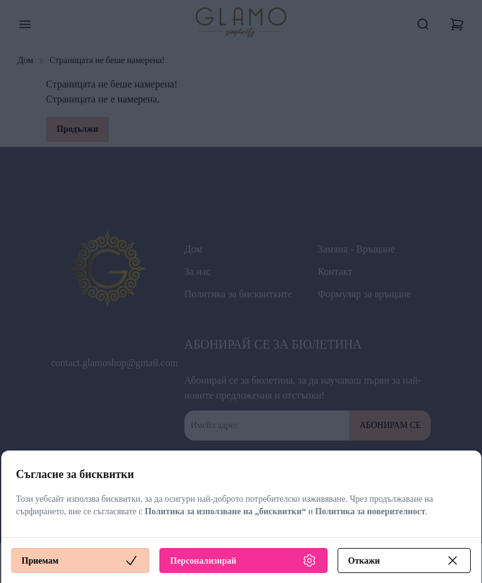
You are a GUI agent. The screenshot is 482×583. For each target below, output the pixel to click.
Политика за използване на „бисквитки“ (225, 511)
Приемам (80, 560)
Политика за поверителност (370, 511)
